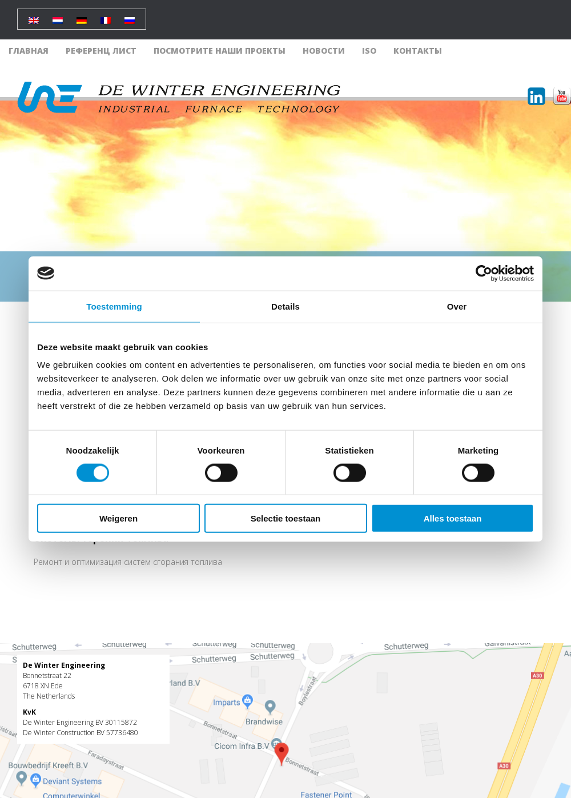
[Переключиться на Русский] (130, 16)
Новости (324, 50)
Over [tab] (457, 306)
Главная (29, 50)
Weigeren (118, 518)
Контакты (417, 50)
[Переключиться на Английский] (34, 16)
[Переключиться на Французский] (106, 16)
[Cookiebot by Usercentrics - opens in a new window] (484, 273)
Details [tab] (285, 306)
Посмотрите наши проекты (220, 50)
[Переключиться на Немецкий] (82, 16)
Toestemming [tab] (114, 306)
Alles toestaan (453, 518)
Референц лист (101, 50)
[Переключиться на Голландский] (58, 16)
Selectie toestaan (286, 518)
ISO (369, 50)
